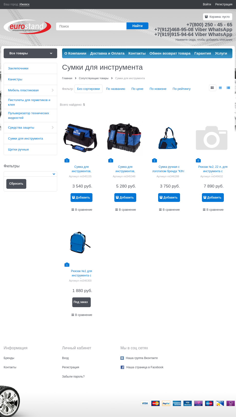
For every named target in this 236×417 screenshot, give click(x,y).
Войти (207, 4)
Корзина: (219, 17)
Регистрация (223, 4)
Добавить (83, 197)
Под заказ (80, 302)
